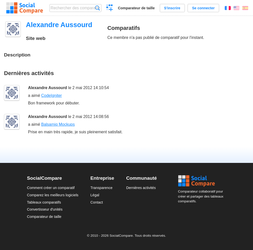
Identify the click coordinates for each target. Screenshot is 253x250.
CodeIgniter (51, 95)
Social (202, 181)
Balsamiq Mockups (58, 124)
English (236, 8)
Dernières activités (141, 188)
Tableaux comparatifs (44, 202)
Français (228, 8)
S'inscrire (172, 8)
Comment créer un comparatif (51, 188)
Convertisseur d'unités (45, 209)
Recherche (97, 8)
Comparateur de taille (136, 8)
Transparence (101, 188)
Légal (94, 195)
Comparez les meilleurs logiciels (53, 195)
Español (245, 8)
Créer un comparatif (109, 8)
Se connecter (203, 8)
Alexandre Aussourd (47, 88)
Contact (96, 202)
